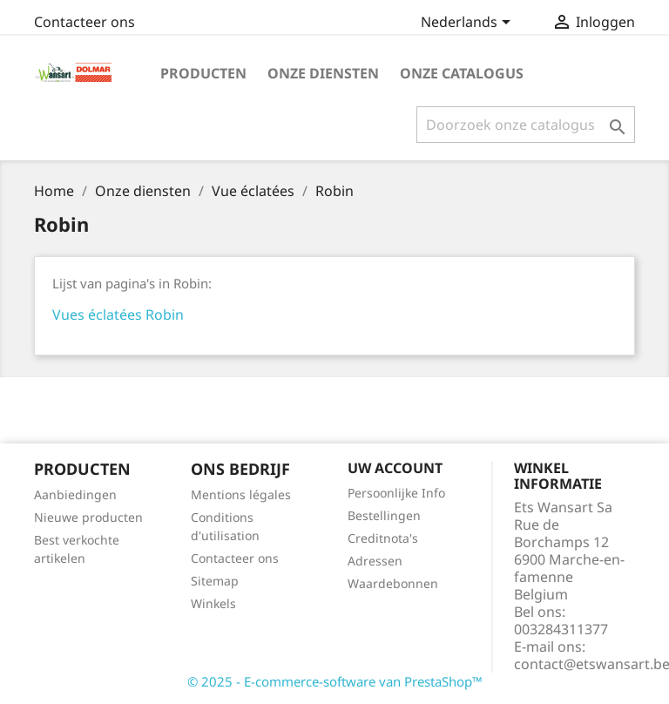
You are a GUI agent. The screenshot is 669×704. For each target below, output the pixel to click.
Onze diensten (323, 73)
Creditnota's (383, 538)
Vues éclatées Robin (118, 314)
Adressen (375, 560)
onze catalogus (462, 73)
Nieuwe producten (88, 517)
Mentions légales (241, 494)
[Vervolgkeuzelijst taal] (469, 23)
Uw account (395, 467)
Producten (203, 73)
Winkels (213, 603)
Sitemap (215, 580)
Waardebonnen (393, 583)
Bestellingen (384, 515)
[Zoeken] (525, 124)
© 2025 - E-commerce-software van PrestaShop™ (335, 681)
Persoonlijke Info (396, 492)
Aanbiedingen (75, 494)
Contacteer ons (84, 21)
